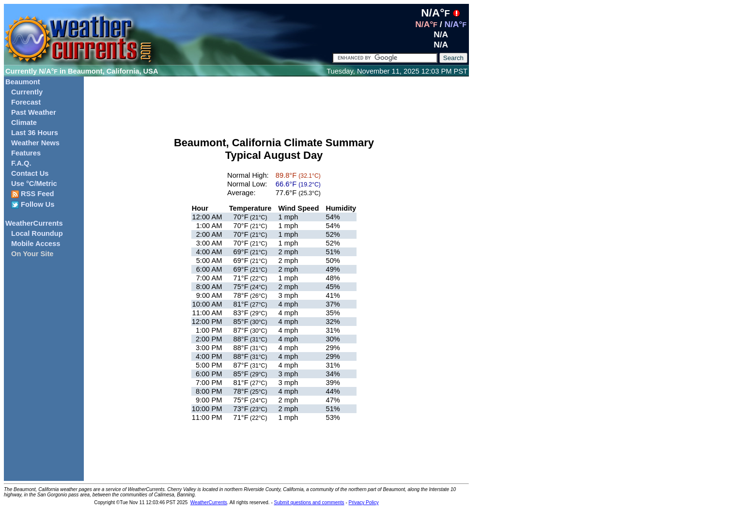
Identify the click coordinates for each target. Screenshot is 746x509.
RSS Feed (32, 194)
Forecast (26, 102)
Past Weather (33, 112)
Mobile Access (35, 243)
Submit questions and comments (309, 502)
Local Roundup (37, 233)
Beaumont (22, 82)
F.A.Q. (21, 163)
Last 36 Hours (34, 133)
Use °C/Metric (34, 183)
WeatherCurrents (34, 223)
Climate (24, 122)
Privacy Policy (364, 502)
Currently (27, 92)
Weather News (35, 143)
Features (26, 153)
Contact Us (29, 173)
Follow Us (32, 205)
